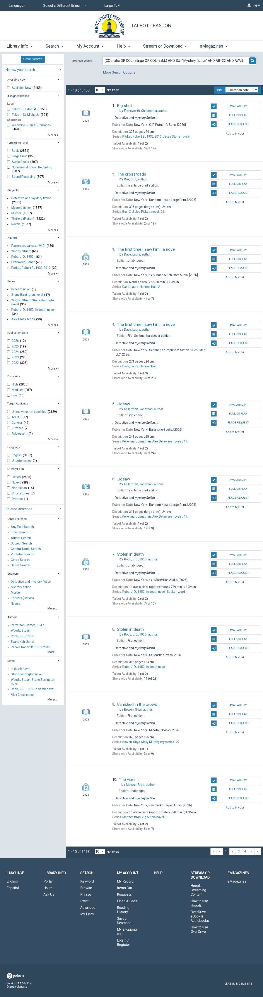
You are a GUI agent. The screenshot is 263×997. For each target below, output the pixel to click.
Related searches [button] (18, 509)
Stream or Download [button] (165, 46)
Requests (124, 894)
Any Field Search (22, 527)
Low (15, 395)
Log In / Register (123, 942)
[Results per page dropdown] (100, 90)
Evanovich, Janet (23, 262)
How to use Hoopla (199, 903)
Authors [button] (12, 237)
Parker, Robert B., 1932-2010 (31, 268)
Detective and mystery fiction (31, 198)
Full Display (229, 115)
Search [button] (54, 46)
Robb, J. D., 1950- (23, 257)
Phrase (85, 894)
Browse (86, 888)
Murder (16, 213)
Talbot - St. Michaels (26, 114)
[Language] (16, 5)
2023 (15, 357)
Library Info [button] (19, 46)
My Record (125, 881)
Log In (256, 5)
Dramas (17, 499)
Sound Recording (24, 176)
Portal (48, 881)
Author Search (21, 538)
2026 (15, 340)
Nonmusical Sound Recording (32, 167)
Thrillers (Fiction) (22, 218)
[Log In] (249, 5)
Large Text (112, 5)
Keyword (87, 881)
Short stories (21, 493)
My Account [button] (90, 46)
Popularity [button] (13, 376)
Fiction (16, 477)
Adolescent (20, 433)
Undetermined (22, 460)
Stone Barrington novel (27, 295)
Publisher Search (22, 554)
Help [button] (123, 46)
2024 (15, 352)
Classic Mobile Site (238, 983)
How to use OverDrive (199, 929)
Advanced (87, 907)
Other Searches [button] (17, 518)
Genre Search (20, 560)
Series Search (20, 565)
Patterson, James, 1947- (28, 245)
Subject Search (21, 543)
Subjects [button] (13, 190)
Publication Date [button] (17, 332)
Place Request (229, 124)
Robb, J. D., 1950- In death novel (33, 309)
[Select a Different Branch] (64, 5)
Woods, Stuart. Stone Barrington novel (33, 302)
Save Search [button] (32, 59)
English (17, 455)
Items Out (124, 888)
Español (13, 888)
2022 (15, 363)
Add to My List (235, 133)
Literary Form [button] (15, 468)
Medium (18, 390)
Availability (229, 106)
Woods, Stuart (21, 251)
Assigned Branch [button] (18, 96)
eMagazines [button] (213, 46)
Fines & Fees (127, 901)
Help (158, 873)
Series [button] (11, 281)
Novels (15, 224)
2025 (15, 346)
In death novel (21, 289)
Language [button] (13, 447)
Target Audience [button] (17, 403)
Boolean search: (82, 60)
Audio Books (21, 162)
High (15, 384)
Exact (84, 901)
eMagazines (236, 881)
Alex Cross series (23, 319)
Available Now (22, 88)
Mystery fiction (21, 207)
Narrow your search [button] (20, 70)
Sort (219, 90)
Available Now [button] (16, 79)
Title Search (19, 532)
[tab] (33, 69)
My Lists (87, 914)
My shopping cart (127, 931)
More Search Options (119, 72)
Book (15, 150)
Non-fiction (19, 488)
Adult (16, 417)
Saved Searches (124, 920)
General (17, 422)
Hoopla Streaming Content (198, 890)
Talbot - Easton (151, 25)
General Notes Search (26, 549)
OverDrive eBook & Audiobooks (200, 916)
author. (146, 110)
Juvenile (18, 428)
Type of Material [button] (17, 142)
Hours (48, 888)
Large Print (19, 156)
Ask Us (48, 894)
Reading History (123, 909)
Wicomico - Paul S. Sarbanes (31, 125)
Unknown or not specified (29, 411)
